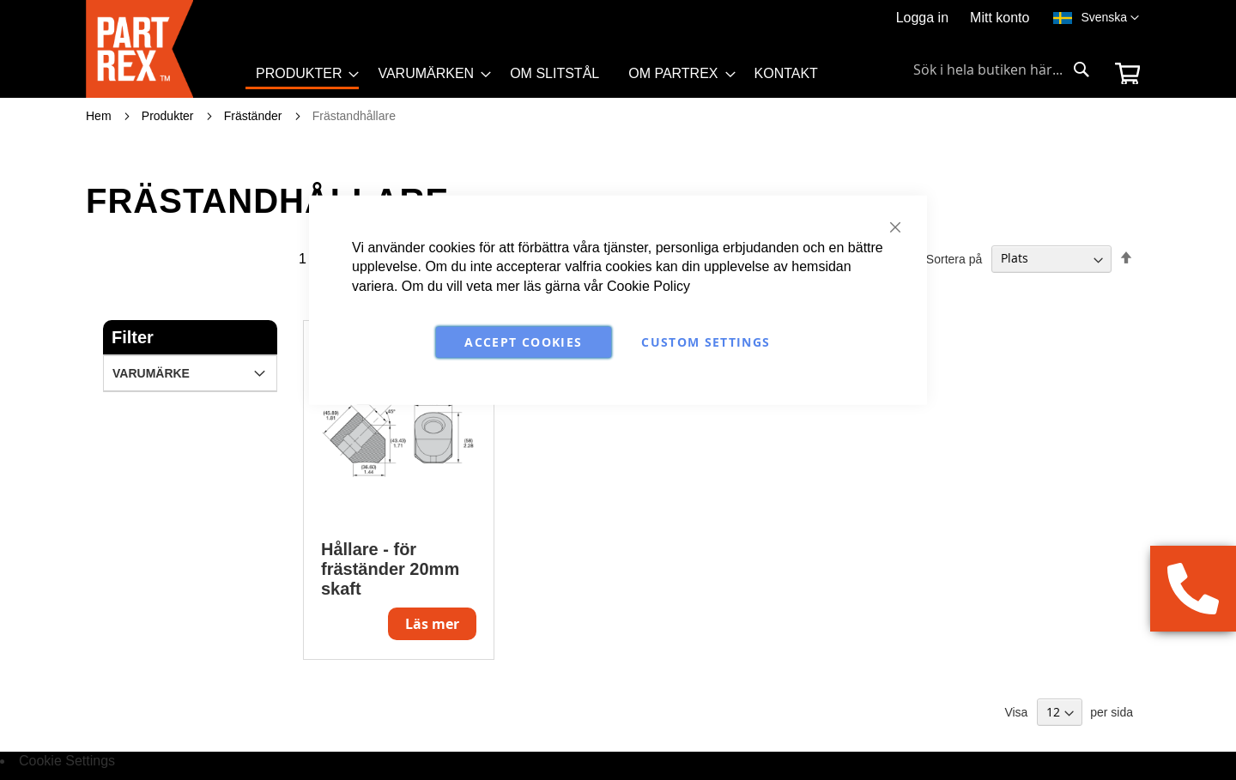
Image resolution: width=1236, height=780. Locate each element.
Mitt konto (999, 17)
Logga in (922, 17)
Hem (100, 116)
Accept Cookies (523, 342)
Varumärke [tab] (151, 373)
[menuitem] (302, 75)
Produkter (169, 116)
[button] (1110, 18)
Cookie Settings (67, 760)
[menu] (544, 79)
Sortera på (954, 258)
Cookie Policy (648, 286)
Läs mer (432, 623)
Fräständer (255, 116)
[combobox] (1002, 69)
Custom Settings (705, 342)
